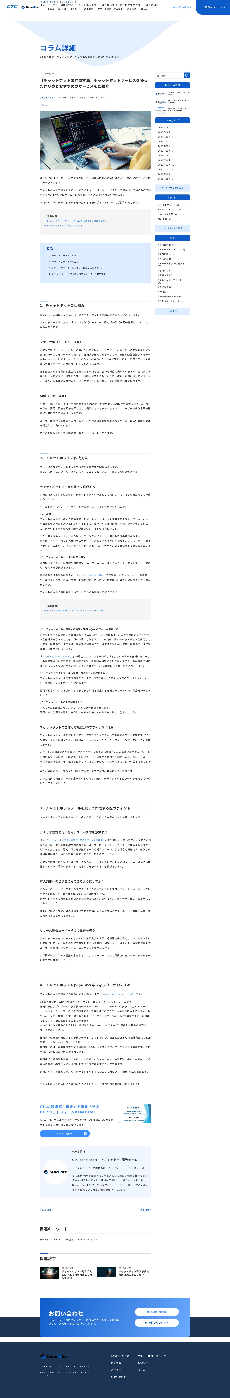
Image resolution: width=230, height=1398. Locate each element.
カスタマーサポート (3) (172, 301)
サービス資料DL (64, 1134)
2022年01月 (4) (166, 169)
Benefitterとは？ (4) (171, 296)
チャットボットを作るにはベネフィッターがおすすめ (83, 273)
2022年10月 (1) (166, 160)
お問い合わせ (181, 1358)
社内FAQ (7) (166, 270)
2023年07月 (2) (166, 146)
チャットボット (49, 97)
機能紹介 (94, 8)
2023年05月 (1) (166, 151)
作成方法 (98, 97)
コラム (163, 8)
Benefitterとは (76, 8)
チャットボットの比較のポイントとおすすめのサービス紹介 (79, 610)
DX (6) (163, 291)
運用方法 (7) (166, 275)
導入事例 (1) (164, 219)
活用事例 (107, 8)
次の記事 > (145, 1211)
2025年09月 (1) (166, 127)
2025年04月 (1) (166, 132)
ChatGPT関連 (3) (167, 214)
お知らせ (150, 8)
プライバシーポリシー (62, 1368)
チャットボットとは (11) (173, 249)
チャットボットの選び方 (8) (171, 264)
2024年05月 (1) (166, 137)
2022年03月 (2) (166, 165)
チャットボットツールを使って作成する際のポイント (82, 267)
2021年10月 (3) (166, 179)
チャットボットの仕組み (66, 255)
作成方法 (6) (166, 287)
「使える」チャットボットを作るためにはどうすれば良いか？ (80, 220)
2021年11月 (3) (166, 174)
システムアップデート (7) (170, 281)
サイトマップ (83, 1368)
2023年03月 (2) (166, 155)
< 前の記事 (45, 1211)
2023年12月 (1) (166, 141)
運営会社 (44, 1368)
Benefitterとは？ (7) (169, 209)
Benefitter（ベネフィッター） (120, 994)
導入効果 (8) (166, 258)
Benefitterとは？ (119, 97)
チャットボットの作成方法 (67, 261)
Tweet (45, 105)
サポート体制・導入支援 (129, 8)
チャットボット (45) (168, 205)
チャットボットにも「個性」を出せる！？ (68, 225)
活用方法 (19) (167, 244)
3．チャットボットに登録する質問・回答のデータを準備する (78, 840)
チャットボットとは (77, 97)
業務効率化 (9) (167, 254)
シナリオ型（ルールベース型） (60, 656)
